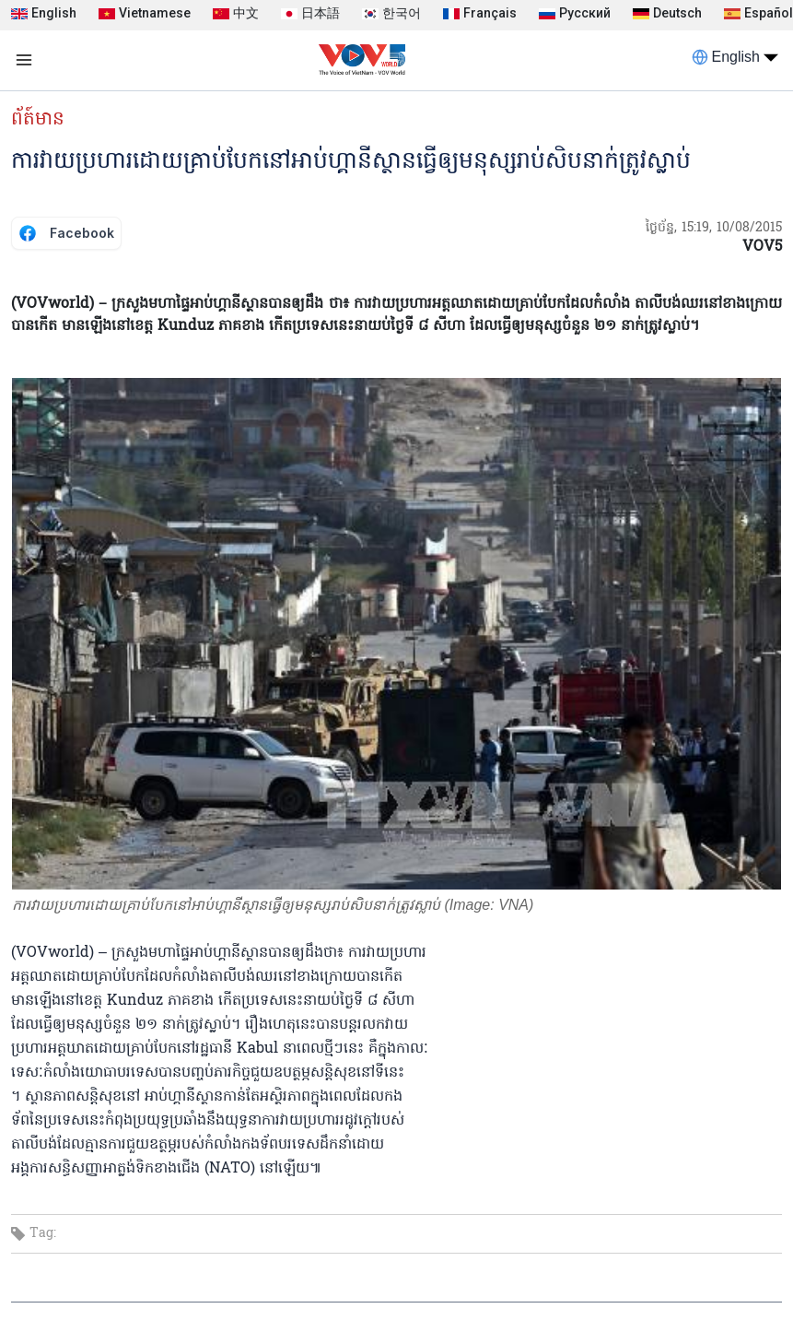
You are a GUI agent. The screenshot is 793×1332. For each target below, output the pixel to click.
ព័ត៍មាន (37, 120)
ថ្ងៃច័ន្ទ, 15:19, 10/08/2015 (714, 228)
